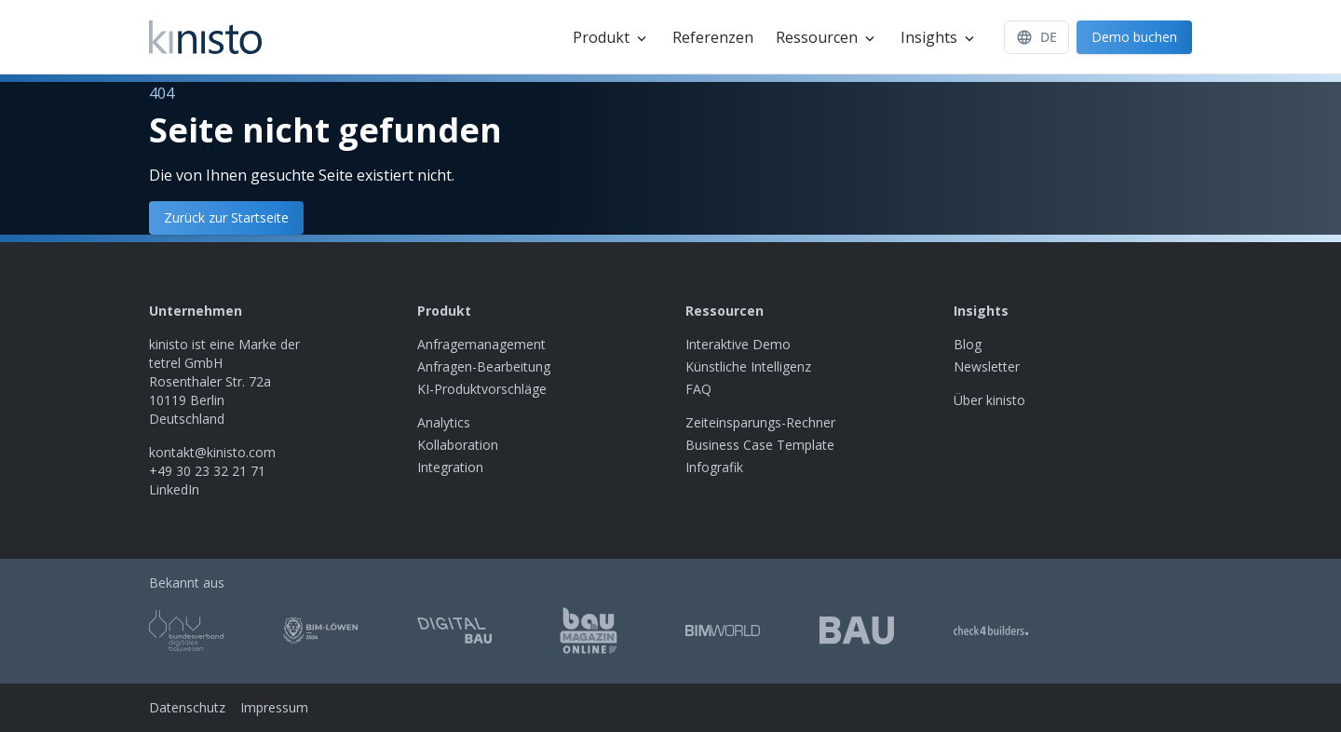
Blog (968, 344)
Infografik (714, 467)
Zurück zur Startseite (226, 217)
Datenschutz (187, 707)
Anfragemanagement (481, 344)
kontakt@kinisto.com (212, 452)
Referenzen (712, 37)
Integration (450, 467)
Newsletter (987, 366)
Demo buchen (1134, 37)
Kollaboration (457, 445)
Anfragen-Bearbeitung (483, 366)
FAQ (698, 389)
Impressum (274, 707)
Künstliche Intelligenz (748, 366)
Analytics (443, 422)
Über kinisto (989, 400)
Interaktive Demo (738, 344)
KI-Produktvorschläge (482, 389)
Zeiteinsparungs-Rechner (760, 422)
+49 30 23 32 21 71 (207, 471)
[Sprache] (1036, 37)
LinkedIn (174, 489)
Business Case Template (759, 445)
